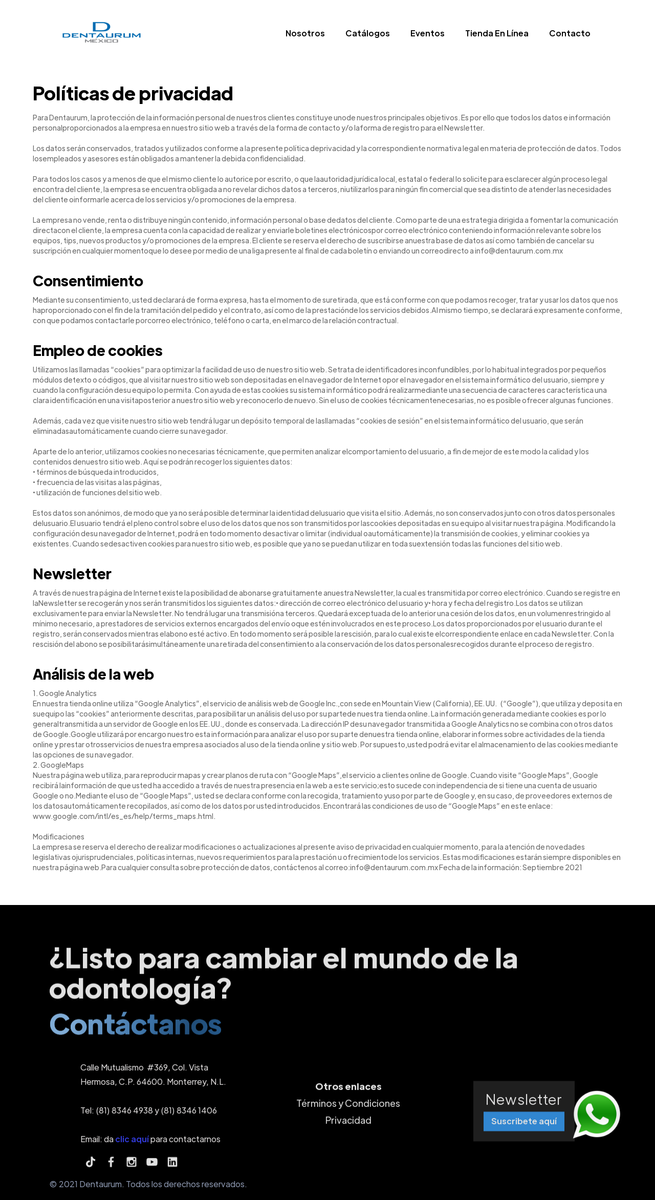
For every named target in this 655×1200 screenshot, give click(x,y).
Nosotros (305, 33)
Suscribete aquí (524, 1125)
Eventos (427, 33)
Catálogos (367, 33)
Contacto (570, 33)
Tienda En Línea (497, 33)
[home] (101, 35)
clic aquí (132, 1143)
